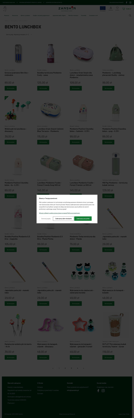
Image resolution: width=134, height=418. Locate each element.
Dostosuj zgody (46, 218)
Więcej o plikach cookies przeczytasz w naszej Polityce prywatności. (59, 213)
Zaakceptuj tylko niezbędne (63, 218)
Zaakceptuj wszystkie (83, 218)
